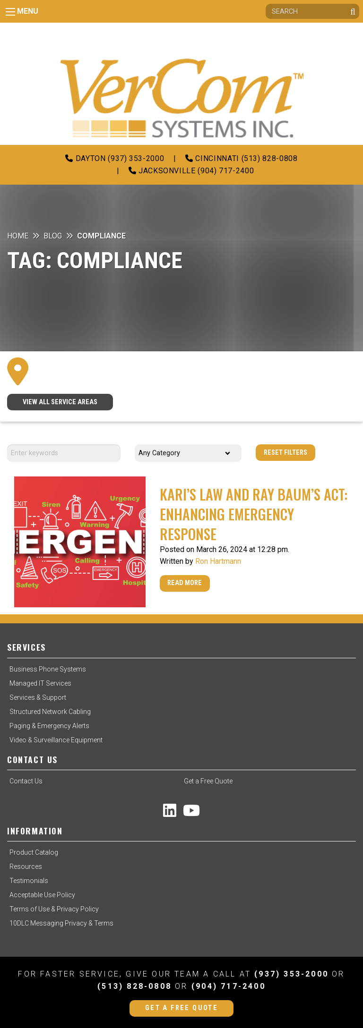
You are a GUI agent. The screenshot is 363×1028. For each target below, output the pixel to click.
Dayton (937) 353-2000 (114, 158)
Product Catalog (33, 852)
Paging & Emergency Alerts (49, 726)
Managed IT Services (40, 683)
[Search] (312, 11)
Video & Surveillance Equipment (56, 740)
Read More (184, 583)
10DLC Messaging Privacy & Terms (61, 923)
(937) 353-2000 (291, 973)
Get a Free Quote (208, 781)
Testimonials (28, 880)
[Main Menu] (10, 12)
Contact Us (26, 781)
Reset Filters (285, 453)
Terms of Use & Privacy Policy (54, 909)
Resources (25, 866)
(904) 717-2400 (228, 986)
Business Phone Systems (47, 669)
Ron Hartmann (218, 561)
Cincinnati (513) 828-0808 (241, 158)
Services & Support (37, 697)
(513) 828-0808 (134, 986)
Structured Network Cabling (50, 711)
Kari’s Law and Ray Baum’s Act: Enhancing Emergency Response (253, 514)
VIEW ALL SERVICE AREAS (60, 402)
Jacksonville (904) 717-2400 (191, 170)
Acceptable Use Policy (42, 895)
